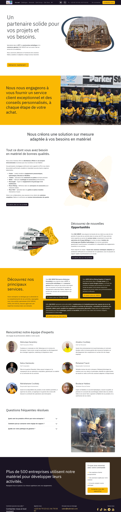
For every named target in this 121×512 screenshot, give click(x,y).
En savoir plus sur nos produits (17, 204)
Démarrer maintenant (17, 65)
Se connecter (96, 2)
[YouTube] (113, 509)
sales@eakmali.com (70, 508)
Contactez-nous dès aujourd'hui (97, 490)
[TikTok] (101, 509)
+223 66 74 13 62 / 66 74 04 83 (46, 509)
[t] (109, 509)
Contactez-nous (109, 2)
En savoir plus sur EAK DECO (56, 316)
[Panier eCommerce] (60, 2)
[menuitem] (17, 2)
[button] (65, 2)
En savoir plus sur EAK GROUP (57, 297)
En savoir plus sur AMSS (92, 295)
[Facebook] (98, 509)
